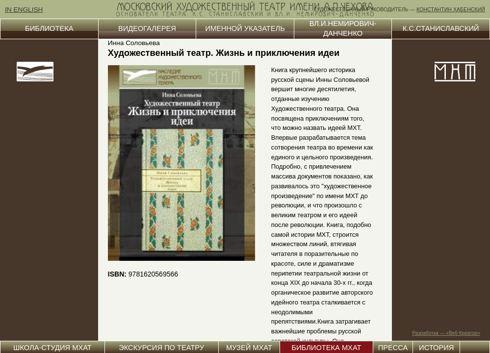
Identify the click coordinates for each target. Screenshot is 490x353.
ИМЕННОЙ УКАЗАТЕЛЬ (245, 28)
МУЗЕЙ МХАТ (249, 348)
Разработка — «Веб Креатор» (447, 333)
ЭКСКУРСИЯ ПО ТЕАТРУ (161, 348)
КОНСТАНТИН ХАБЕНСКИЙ (450, 9)
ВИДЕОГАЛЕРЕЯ (147, 28)
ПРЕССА (393, 348)
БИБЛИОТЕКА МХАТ (326, 348)
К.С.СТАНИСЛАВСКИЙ (441, 28)
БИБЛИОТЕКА (49, 28)
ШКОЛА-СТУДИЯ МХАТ (52, 348)
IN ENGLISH (24, 9)
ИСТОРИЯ (436, 348)
